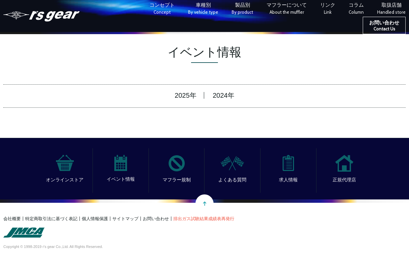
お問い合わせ (384, 26)
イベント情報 (121, 179)
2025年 (185, 95)
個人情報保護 (95, 218)
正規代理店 (344, 179)
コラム (356, 9)
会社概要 (12, 218)
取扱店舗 (391, 9)
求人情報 (288, 179)
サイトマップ (125, 218)
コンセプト (162, 9)
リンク (327, 9)
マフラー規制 (177, 179)
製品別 (242, 9)
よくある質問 (232, 179)
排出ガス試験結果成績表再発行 (203, 218)
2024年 (223, 95)
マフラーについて (287, 9)
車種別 (203, 9)
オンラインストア (64, 179)
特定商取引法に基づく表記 (51, 218)
